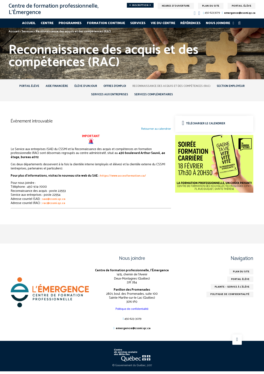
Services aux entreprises (108, 95)
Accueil (29, 23)
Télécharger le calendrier (204, 125)
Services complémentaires (155, 95)
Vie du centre (163, 23)
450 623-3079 (212, 13)
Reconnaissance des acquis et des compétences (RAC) (174, 86)
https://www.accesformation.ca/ (124, 177)
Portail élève (241, 6)
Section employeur (235, 86)
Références (190, 23)
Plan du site (210, 6)
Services (138, 23)
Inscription (140, 5)
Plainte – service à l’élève (230, 289)
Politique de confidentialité (131, 310)
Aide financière (53, 86)
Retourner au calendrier (155, 131)
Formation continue (106, 23)
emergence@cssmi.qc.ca (239, 13)
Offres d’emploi (114, 86)
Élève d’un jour (83, 86)
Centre (47, 23)
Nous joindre (218, 23)
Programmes (70, 23)
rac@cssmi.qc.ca (54, 204)
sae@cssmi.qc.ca (54, 200)
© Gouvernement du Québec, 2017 (132, 368)
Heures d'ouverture (176, 6)
